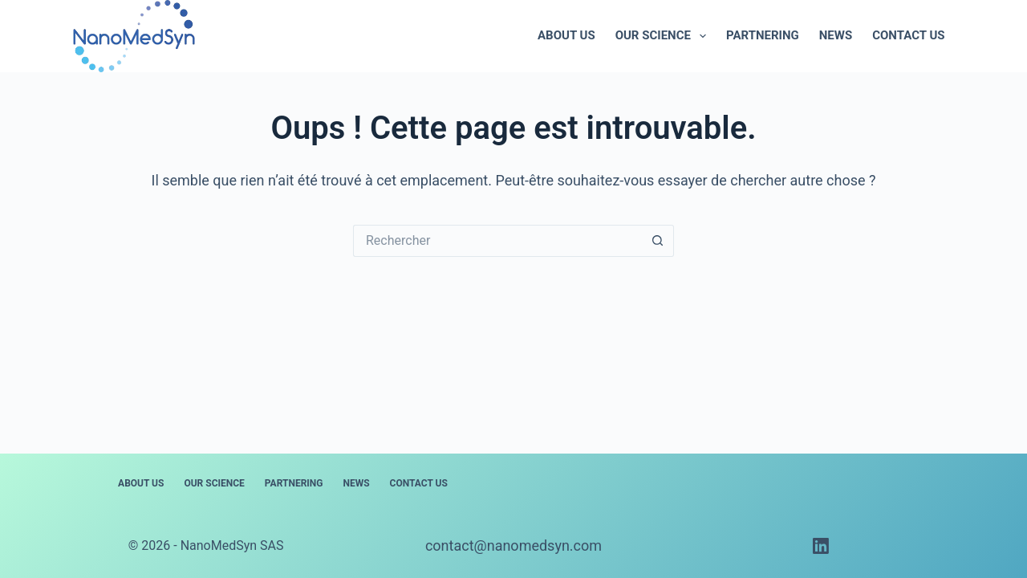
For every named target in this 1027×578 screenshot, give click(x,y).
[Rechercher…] (497, 241)
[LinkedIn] (821, 546)
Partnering (762, 35)
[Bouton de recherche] (658, 241)
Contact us (908, 35)
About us (566, 35)
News (835, 35)
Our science (663, 36)
